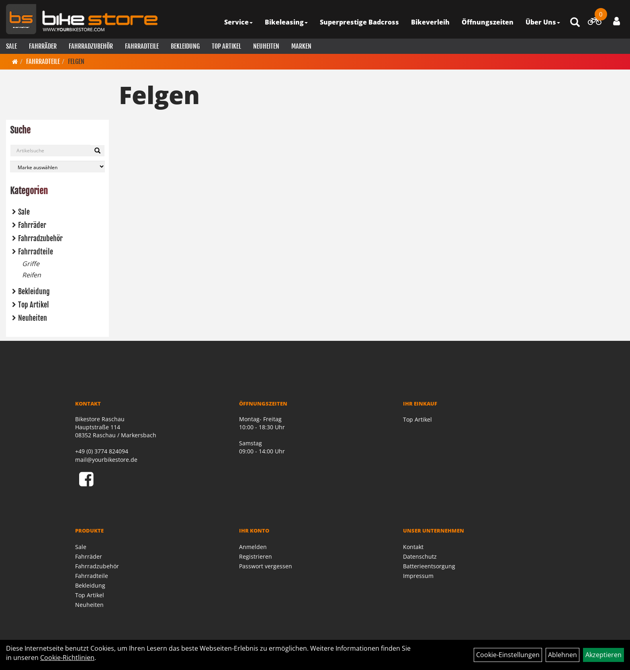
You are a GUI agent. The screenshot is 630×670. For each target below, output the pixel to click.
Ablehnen (562, 654)
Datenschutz (420, 556)
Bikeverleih (430, 22)
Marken (301, 46)
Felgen (76, 61)
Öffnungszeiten (487, 22)
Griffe (30, 263)
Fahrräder (43, 46)
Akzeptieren (603, 654)
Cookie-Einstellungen (508, 654)
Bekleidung (185, 46)
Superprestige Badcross (359, 22)
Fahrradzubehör (91, 46)
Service (238, 22)
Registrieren (255, 556)
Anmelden (253, 547)
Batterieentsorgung (429, 566)
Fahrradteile (142, 46)
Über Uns (543, 22)
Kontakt (413, 547)
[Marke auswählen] (57, 166)
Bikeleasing (286, 22)
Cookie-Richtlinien (67, 657)
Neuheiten (266, 46)
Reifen (31, 274)
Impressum (418, 576)
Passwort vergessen (265, 566)
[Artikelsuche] (575, 22)
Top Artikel (226, 46)
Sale (11, 46)
